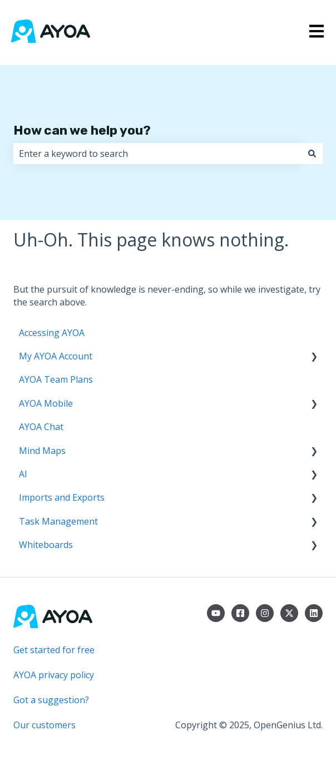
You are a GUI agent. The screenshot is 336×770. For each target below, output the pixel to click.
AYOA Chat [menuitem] (41, 427)
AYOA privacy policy (53, 675)
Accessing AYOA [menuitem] (52, 333)
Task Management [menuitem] (58, 521)
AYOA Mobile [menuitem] (46, 403)
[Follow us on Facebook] (240, 613)
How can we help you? (82, 130)
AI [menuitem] (23, 474)
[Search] (312, 153)
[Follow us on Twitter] (289, 613)
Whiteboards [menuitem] (46, 545)
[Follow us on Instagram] (265, 613)
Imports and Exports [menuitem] (62, 497)
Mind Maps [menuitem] (42, 451)
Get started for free (54, 650)
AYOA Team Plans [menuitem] (56, 379)
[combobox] (157, 153)
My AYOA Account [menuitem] (55, 356)
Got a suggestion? (51, 700)
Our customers (44, 725)
